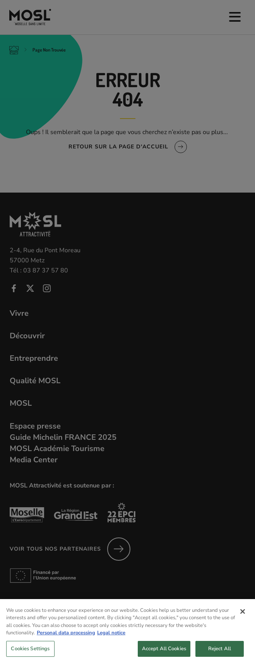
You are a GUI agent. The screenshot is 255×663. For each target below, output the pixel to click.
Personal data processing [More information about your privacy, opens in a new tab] (66, 638)
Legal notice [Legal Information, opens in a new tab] (111, 638)
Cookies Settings (30, 653)
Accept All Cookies (164, 653)
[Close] (242, 616)
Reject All (219, 653)
